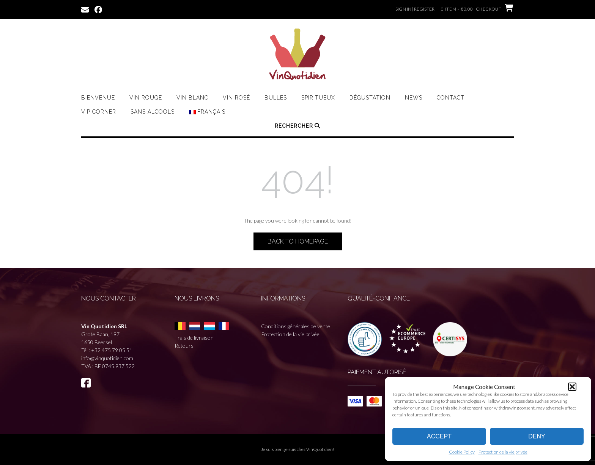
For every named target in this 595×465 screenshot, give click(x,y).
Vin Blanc (192, 98)
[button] (572, 387)
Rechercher (297, 126)
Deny (536, 436)
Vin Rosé (236, 98)
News (413, 98)
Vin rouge (145, 98)
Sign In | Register (414, 9)
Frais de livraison (194, 337)
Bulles (275, 98)
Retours (184, 345)
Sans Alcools (153, 112)
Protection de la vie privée (503, 452)
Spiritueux (318, 98)
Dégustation (369, 98)
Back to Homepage (298, 241)
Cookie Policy (462, 452)
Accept (439, 436)
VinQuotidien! (320, 449)
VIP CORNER (98, 112)
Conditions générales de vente (295, 326)
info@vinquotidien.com (107, 358)
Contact (450, 98)
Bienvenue (98, 98)
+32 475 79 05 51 (111, 350)
